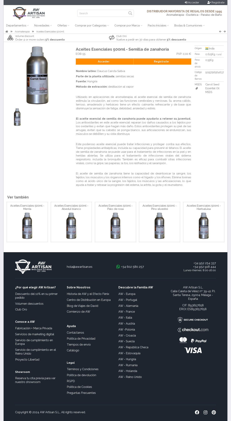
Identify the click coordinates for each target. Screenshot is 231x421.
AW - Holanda (127, 371)
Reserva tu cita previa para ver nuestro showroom (35, 380)
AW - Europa (126, 294)
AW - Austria (126, 323)
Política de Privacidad (81, 338)
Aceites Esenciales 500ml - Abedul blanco (71, 207)
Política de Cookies (79, 387)
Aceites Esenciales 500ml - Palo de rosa (115, 207)
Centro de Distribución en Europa (89, 300)
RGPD (71, 381)
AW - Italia (125, 317)
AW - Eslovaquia (129, 353)
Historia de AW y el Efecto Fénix (88, 294)
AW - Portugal (127, 300)
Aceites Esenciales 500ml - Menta (27, 207)
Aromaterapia (22, 31)
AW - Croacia (127, 335)
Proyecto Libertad (27, 359)
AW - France (126, 311)
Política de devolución (81, 375)
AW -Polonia (126, 329)
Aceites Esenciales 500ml (50, 31)
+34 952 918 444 (204, 266)
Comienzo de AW (78, 311)
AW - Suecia (126, 341)
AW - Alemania (128, 306)
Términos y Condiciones (83, 369)
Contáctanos (75, 332)
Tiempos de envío (79, 344)
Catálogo (73, 350)
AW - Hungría (127, 359)
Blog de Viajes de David (82, 306)
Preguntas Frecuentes (81, 393)
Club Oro (21, 309)
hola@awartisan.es (79, 266)
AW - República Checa (133, 347)
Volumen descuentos (29, 303)
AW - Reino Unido (130, 377)
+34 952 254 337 (205, 263)
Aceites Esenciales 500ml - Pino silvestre (159, 207)
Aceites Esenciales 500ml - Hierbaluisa (204, 207)
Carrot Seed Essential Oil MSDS (212, 88)
